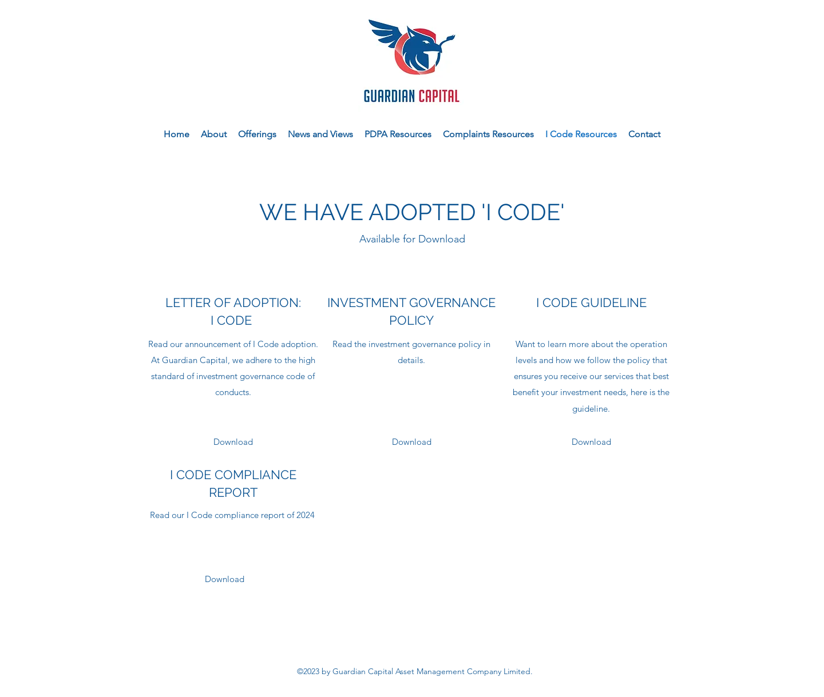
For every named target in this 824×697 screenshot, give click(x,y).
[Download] (233, 442)
